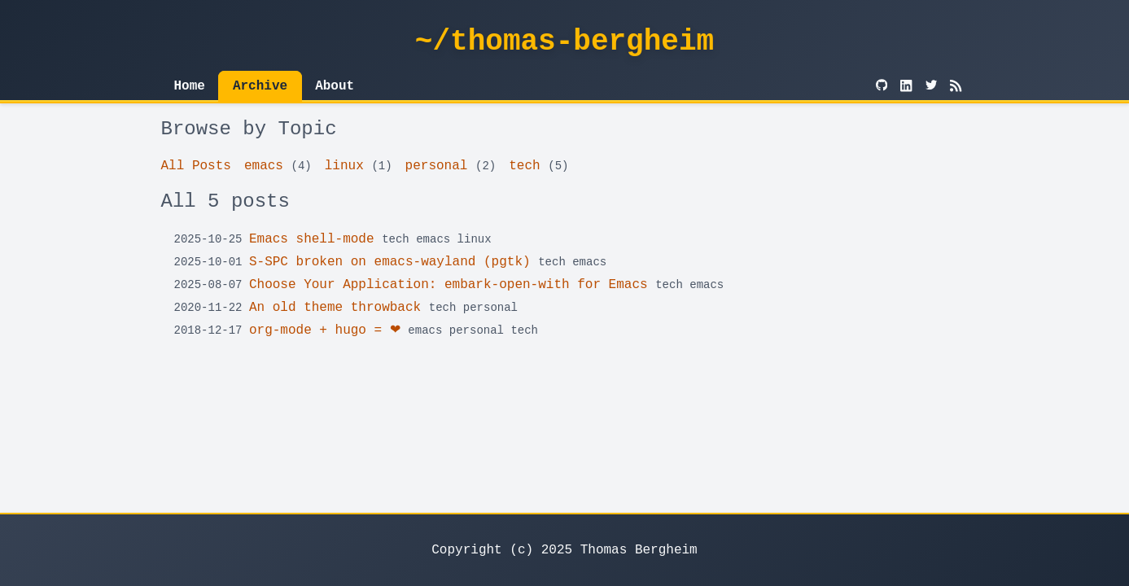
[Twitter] (931, 86)
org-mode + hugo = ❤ (324, 330)
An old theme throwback (335, 307)
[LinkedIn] (906, 86)
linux (344, 166)
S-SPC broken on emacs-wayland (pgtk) (390, 262)
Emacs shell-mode (311, 239)
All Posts (196, 166)
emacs (263, 166)
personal (436, 166)
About (334, 86)
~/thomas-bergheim (564, 42)
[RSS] (955, 86)
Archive (260, 86)
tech (524, 166)
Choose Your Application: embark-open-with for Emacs (448, 285)
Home (189, 86)
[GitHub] (881, 86)
